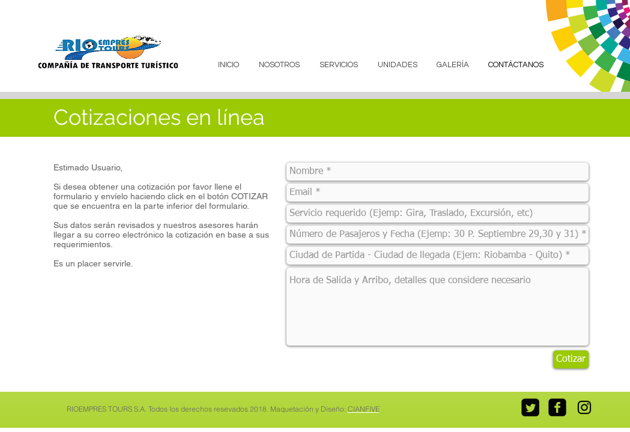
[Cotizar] (571, 359)
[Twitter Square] (530, 407)
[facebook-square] (557, 407)
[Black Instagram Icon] (584, 407)
